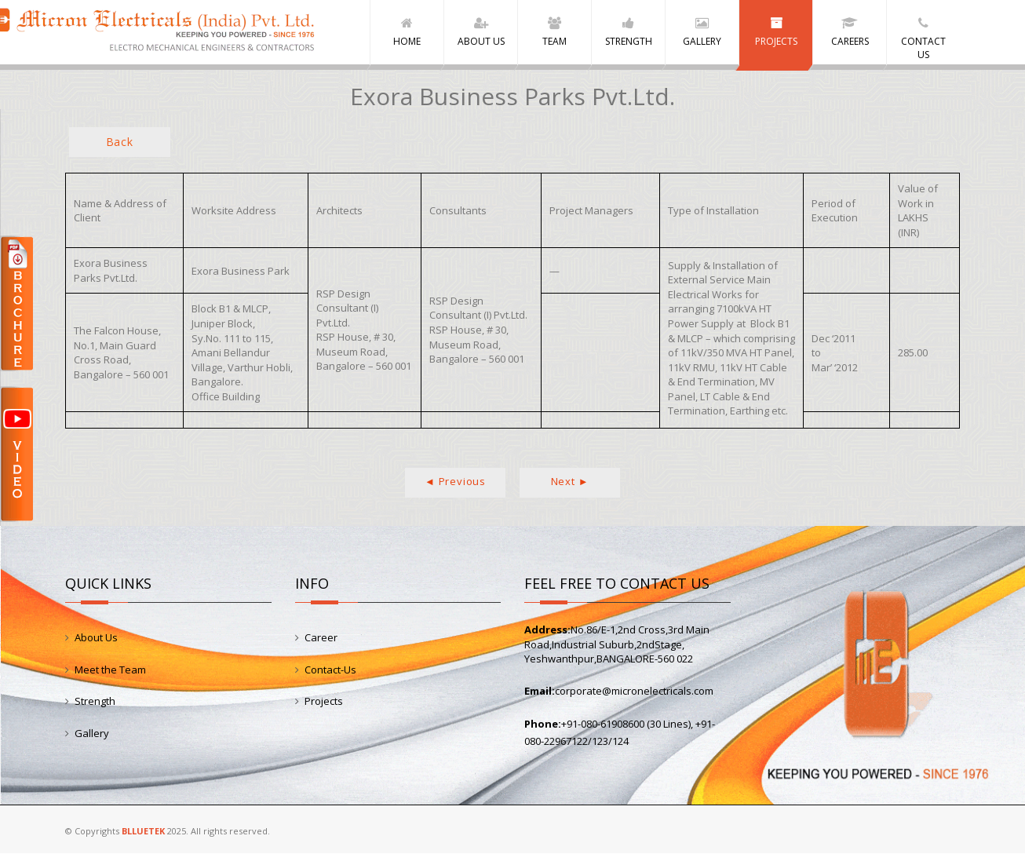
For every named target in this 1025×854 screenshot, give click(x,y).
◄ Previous (455, 482)
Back (119, 142)
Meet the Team (110, 670)
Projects (324, 702)
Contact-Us (330, 670)
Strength (95, 702)
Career (321, 638)
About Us (96, 638)
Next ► (570, 482)
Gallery (92, 734)
